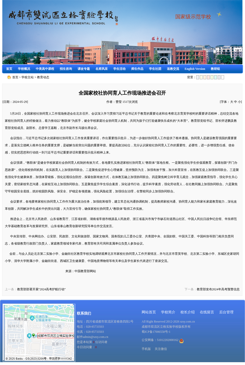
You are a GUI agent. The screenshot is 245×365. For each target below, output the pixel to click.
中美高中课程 (45, 69)
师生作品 (137, 69)
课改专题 (84, 69)
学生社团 (155, 69)
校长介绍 (187, 312)
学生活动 (119, 69)
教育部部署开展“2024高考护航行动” (41, 289)
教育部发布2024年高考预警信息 (218, 289)
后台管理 (226, 312)
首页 (9, 69)
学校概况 (24, 69)
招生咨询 (66, 69)
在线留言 (207, 312)
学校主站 (27, 77)
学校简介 (168, 312)
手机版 (146, 349)
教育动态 (43, 77)
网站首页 (149, 312)
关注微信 (161, 349)
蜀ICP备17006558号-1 (156, 332)
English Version (195, 69)
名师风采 (101, 69)
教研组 (215, 69)
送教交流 (173, 69)
